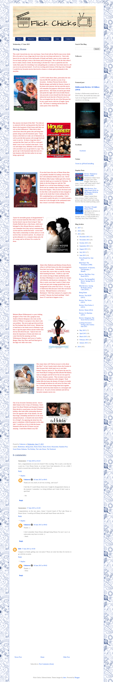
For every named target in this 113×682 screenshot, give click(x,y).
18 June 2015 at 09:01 (40, 479)
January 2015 (83, 343)
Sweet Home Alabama (20, 449)
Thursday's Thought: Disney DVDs (90, 208)
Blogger (77, 677)
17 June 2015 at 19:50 (28, 549)
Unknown (27, 479)
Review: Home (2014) (86, 310)
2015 (79, 234)
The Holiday (31, 449)
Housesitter (55, 447)
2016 (79, 231)
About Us (31, 39)
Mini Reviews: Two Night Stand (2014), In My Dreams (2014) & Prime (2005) (91, 191)
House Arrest (47, 447)
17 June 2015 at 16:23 (33, 461)
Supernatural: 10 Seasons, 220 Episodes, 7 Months (87, 269)
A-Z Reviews (45, 39)
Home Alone (38, 447)
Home (19, 39)
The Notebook (51, 449)
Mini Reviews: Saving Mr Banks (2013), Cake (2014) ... (86, 287)
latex (64, 677)
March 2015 (83, 336)
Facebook (83, 151)
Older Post (66, 657)
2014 (79, 346)
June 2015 (82, 255)
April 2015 (83, 333)
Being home (29, 447)
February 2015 (84, 340)
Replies (23, 476)
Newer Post (18, 657)
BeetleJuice (21, 447)
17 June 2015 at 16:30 (33, 508)
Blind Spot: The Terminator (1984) (85, 264)
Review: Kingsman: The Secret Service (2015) (86, 319)
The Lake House (41, 449)
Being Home (83, 292)
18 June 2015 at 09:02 (40, 525)
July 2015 (82, 252)
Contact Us (69, 39)
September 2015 (84, 246)
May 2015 (82, 330)
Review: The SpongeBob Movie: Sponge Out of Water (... (87, 281)
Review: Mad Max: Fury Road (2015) (86, 275)
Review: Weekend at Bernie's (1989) (90, 175)
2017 (79, 228)
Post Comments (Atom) (46, 664)
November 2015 (84, 240)
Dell (19, 549)
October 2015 (83, 243)
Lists (57, 39)
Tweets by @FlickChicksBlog (84, 163)
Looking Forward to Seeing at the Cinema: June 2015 (86, 324)
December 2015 (84, 237)
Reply (20, 471)
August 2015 (83, 249)
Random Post (63, 447)
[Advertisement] (42, 632)
